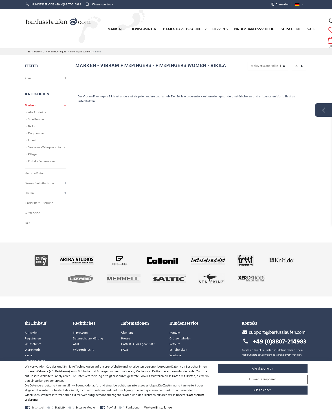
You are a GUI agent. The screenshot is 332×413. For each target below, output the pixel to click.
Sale (311, 29)
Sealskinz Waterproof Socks (46, 147)
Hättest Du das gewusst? (137, 344)
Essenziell (38, 407)
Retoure (174, 344)
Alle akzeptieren (262, 368)
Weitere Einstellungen (159, 407)
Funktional (133, 407)
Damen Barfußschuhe (185, 29)
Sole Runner (36, 119)
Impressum (80, 332)
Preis (45, 78)
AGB (76, 344)
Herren (220, 29)
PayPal (111, 407)
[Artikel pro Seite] (299, 66)
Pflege (32, 154)
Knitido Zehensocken (42, 161)
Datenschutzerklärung (88, 338)
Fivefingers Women (80, 52)
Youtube (175, 355)
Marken (116, 29)
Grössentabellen (180, 338)
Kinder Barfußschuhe (254, 29)
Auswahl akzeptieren (262, 379)
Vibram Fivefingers (56, 52)
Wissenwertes (100, 4)
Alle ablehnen (262, 390)
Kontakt (174, 332)
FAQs (124, 349)
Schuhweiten (178, 349)
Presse (125, 338)
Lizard (32, 140)
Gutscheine (291, 29)
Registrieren (33, 338)
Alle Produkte (37, 112)
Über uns (127, 332)
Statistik (60, 407)
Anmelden (31, 332)
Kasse (28, 355)
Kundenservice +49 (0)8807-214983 (53, 4)
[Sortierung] (268, 66)
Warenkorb (32, 349)
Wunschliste (33, 344)
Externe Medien (86, 407)
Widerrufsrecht (83, 349)
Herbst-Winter (143, 29)
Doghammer (36, 133)
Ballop (32, 126)
